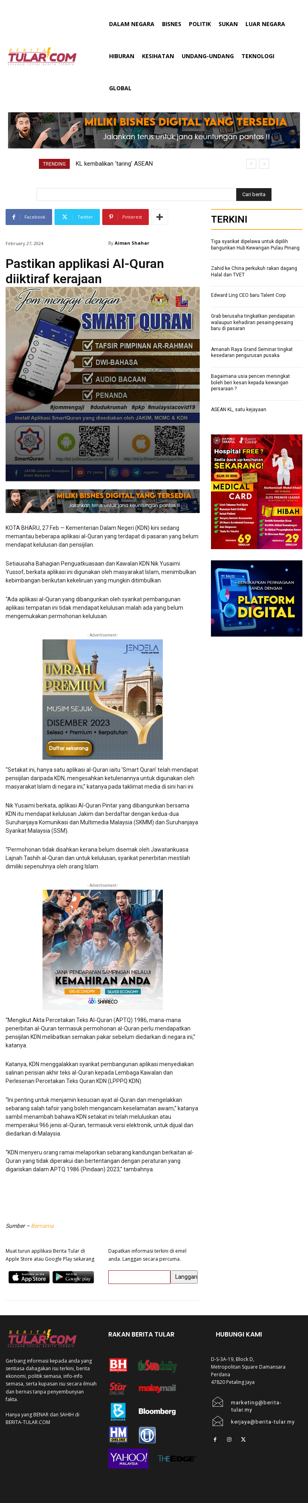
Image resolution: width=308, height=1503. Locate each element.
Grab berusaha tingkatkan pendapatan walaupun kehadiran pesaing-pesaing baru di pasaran (253, 322)
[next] (264, 164)
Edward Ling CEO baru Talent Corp (248, 295)
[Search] (254, 194)
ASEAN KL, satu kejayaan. (239, 409)
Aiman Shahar (132, 243)
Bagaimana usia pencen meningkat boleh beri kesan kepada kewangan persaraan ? (250, 382)
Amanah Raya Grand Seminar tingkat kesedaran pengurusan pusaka (252, 353)
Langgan (186, 1277)
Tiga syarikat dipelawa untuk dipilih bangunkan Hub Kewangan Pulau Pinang (255, 245)
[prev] (251, 164)
